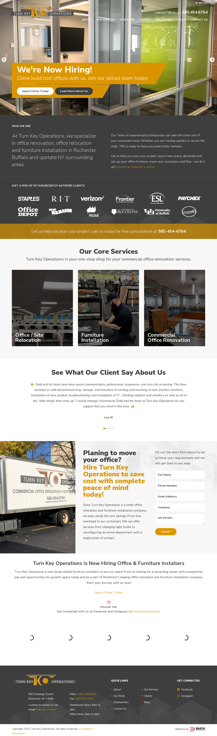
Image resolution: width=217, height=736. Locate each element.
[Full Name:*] (180, 474)
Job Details (180, 519)
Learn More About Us (74, 91)
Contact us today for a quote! (135, 178)
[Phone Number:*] (180, 485)
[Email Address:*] (180, 496)
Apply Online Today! (35, 91)
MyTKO (202, 3)
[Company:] (180, 507)
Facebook (185, 689)
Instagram (185, 696)
